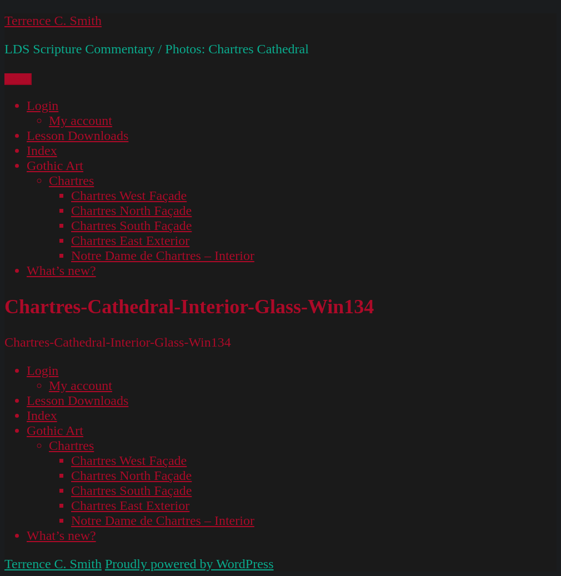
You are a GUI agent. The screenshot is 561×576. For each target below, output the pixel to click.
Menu (18, 79)
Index (42, 150)
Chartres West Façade (129, 195)
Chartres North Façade (131, 210)
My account (80, 120)
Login (42, 105)
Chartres (71, 180)
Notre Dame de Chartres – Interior (162, 255)
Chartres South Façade (131, 225)
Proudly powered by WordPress (189, 564)
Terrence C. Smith (53, 20)
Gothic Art (55, 165)
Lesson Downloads (77, 135)
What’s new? (61, 270)
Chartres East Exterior (130, 240)
